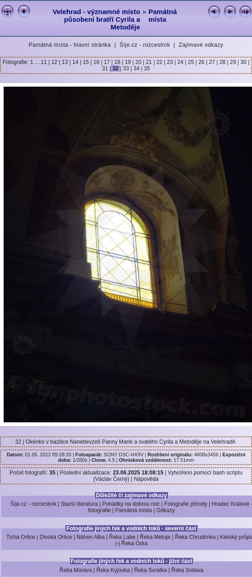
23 (169, 62)
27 (212, 62)
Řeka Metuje (155, 537)
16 (96, 62)
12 (54, 62)
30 (243, 62)
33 (125, 68)
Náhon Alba (90, 537)
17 (106, 62)
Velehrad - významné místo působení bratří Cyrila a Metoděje (96, 19)
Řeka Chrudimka (195, 537)
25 (190, 62)
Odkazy (165, 510)
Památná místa (162, 15)
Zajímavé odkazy (201, 45)
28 (222, 62)
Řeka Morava (75, 570)
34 (136, 68)
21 (148, 62)
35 (146, 68)
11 (45, 62)
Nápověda (146, 479)
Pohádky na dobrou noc (131, 504)
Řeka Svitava (187, 570)
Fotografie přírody (186, 504)
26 (201, 62)
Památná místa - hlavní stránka (70, 45)
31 (106, 68)
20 (138, 62)
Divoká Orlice (56, 537)
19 (128, 62)
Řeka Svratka (150, 570)
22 (159, 62)
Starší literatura (79, 504)
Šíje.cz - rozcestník (144, 45)
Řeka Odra (134, 543)
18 (117, 62)
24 (180, 62)
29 (232, 62)
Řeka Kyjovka (112, 570)
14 (75, 62)
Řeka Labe (122, 537)
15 (85, 62)
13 (64, 62)
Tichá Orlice (20, 537)
